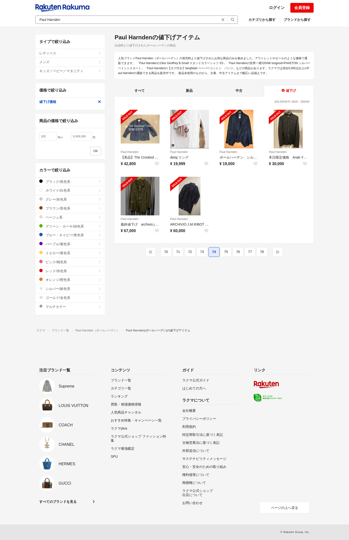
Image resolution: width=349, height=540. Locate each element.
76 (238, 252)
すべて (140, 91)
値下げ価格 (70, 102)
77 (250, 252)
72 (190, 252)
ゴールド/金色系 (70, 297)
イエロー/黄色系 (70, 253)
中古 (239, 91)
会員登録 (302, 8)
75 (226, 252)
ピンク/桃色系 (70, 262)
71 (178, 252)
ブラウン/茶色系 (70, 208)
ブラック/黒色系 (70, 181)
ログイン (277, 8)
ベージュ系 (70, 217)
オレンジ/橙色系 (70, 280)
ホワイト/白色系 (70, 190)
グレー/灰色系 (70, 199)
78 (262, 252)
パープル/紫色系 (70, 244)
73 (202, 252)
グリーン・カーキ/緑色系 (70, 226)
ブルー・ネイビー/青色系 (70, 235)
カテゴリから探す (262, 20)
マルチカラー (70, 306)
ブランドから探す (297, 20)
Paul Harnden (129, 152)
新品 (189, 91)
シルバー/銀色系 (70, 289)
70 (166, 252)
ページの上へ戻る (284, 508)
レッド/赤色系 (70, 271)
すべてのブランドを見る (58, 502)
